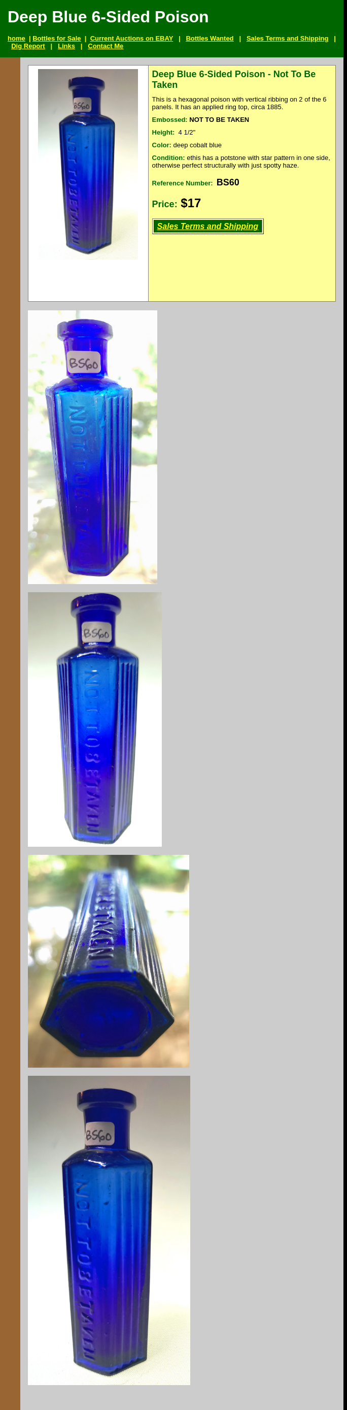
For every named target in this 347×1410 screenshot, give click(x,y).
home (16, 38)
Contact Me (105, 46)
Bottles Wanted (209, 38)
